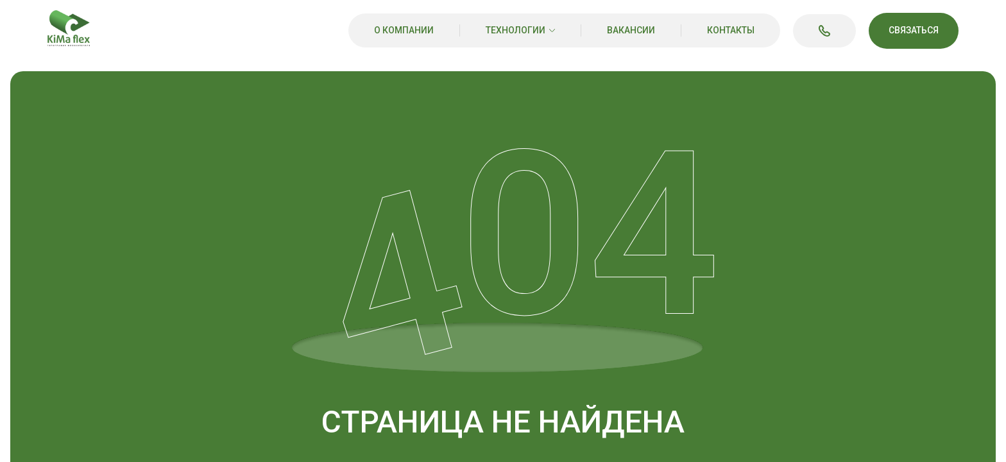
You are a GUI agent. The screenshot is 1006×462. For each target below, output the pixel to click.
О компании (404, 30)
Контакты (730, 30)
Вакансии (631, 30)
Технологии (515, 30)
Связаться (914, 30)
